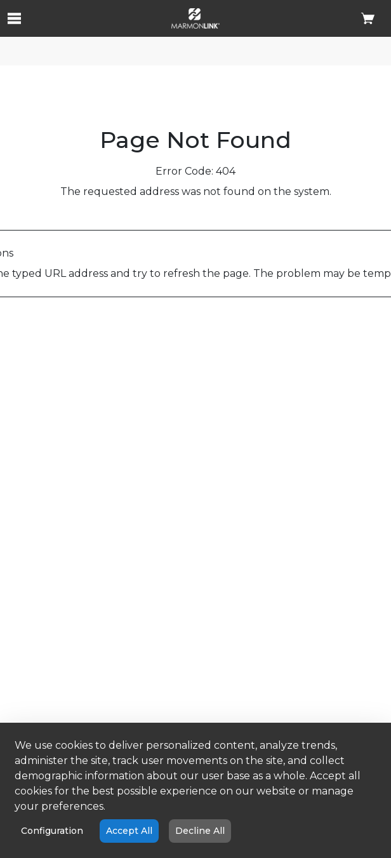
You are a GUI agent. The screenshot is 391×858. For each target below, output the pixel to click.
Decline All (200, 830)
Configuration (52, 830)
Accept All (129, 830)
